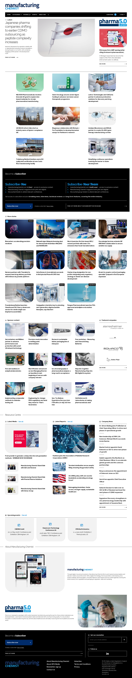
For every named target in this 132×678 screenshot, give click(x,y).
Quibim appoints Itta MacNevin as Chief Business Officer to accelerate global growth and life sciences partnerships (112, 461)
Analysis (31, 220)
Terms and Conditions (82, 664)
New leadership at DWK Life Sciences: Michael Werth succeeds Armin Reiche (112, 438)
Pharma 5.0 (26, 14)
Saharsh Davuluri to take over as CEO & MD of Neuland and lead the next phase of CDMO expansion (112, 490)
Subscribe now (12, 206)
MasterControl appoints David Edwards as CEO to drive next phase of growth (112, 449)
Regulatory (92, 251)
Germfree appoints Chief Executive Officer (112, 480)
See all (21, 421)
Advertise (78, 661)
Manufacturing (60, 220)
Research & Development (57, 251)
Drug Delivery (29, 251)
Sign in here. (50, 206)
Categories (16, 14)
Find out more (10, 57)
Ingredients (123, 220)
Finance (124, 251)
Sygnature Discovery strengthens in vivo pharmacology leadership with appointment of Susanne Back (112, 500)
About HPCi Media (53, 664)
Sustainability (91, 220)
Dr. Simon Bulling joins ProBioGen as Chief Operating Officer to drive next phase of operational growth (113, 428)
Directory (42, 14)
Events (34, 14)
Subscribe (111, 15)
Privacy (77, 667)
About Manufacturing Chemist (58, 661)
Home (9, 14)
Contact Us (51, 670)
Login (122, 14)
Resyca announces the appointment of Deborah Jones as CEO (113, 472)
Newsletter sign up (54, 667)
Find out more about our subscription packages (84, 206)
